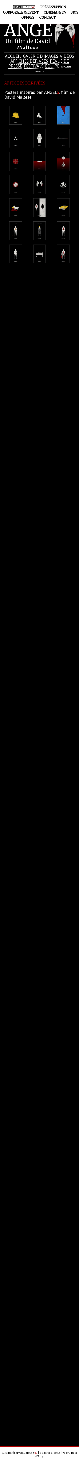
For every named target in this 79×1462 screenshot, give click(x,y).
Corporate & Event (21, 12)
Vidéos (67, 56)
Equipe (52, 65)
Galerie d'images (40, 56)
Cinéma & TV (55, 12)
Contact (47, 17)
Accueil (13, 56)
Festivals (33, 65)
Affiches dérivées (29, 61)
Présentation (53, 7)
